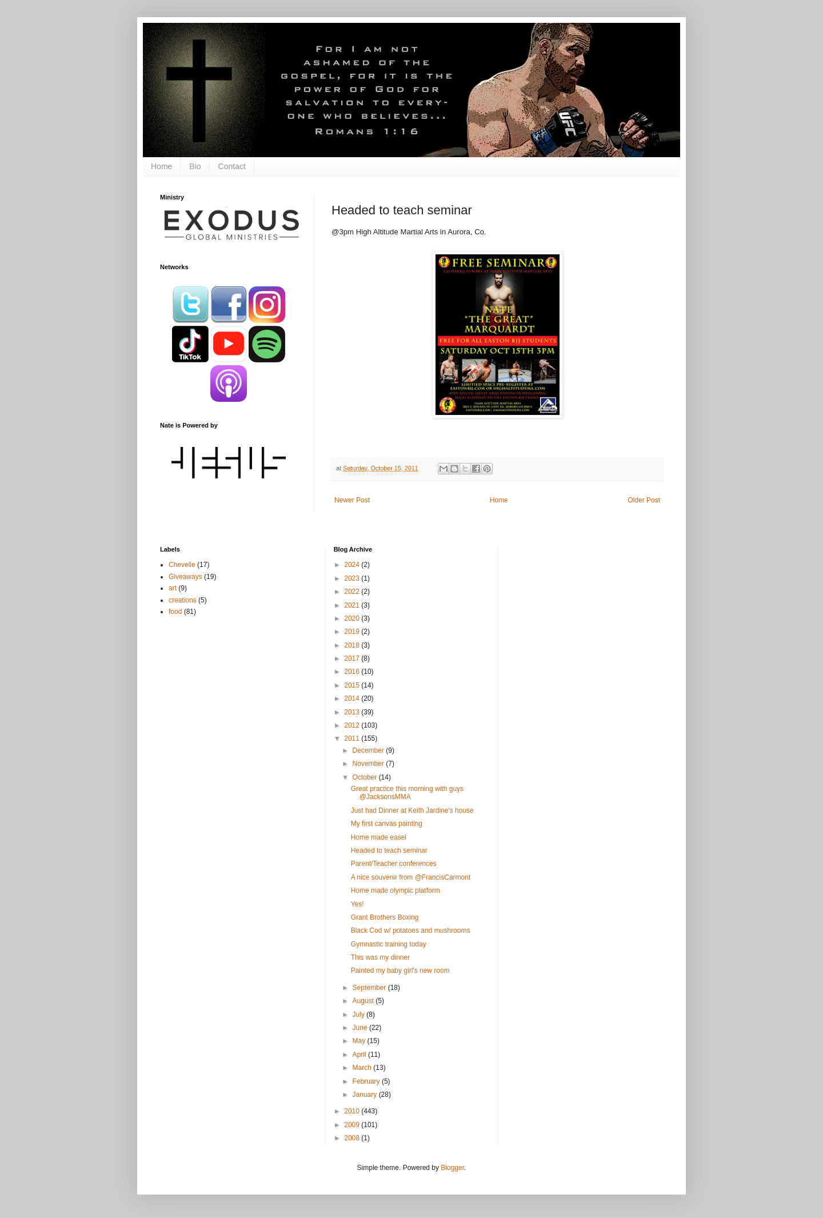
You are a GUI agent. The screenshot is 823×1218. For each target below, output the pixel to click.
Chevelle (182, 565)
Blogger (452, 1168)
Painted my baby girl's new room (400, 971)
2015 (352, 685)
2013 (352, 712)
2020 (352, 618)
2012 (352, 725)
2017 (352, 658)
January (366, 1095)
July (360, 1015)
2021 (352, 605)
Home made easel (378, 837)
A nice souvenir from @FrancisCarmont (411, 877)
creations (183, 600)
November (369, 764)
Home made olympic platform (395, 890)
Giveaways (185, 577)
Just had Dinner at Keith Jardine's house (412, 810)
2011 (352, 738)
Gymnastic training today (388, 944)
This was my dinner (380, 957)
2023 (352, 578)
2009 (352, 1125)
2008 (352, 1138)
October (366, 777)
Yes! (357, 904)
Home (161, 166)
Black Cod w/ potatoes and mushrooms (410, 931)
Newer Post (352, 500)
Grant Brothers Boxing (385, 917)
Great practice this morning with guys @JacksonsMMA (407, 793)
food (175, 612)
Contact (232, 166)
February (367, 1081)
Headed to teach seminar (389, 850)
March (363, 1068)
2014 (352, 698)
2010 (352, 1111)
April (360, 1055)
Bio (195, 166)
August (364, 1001)
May (360, 1041)
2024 (352, 565)
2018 (352, 645)
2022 (352, 592)
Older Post (644, 500)
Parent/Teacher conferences (394, 864)
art (173, 588)
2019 (352, 632)
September (370, 988)
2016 (352, 672)
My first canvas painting (386, 824)
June (361, 1028)
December (369, 750)
